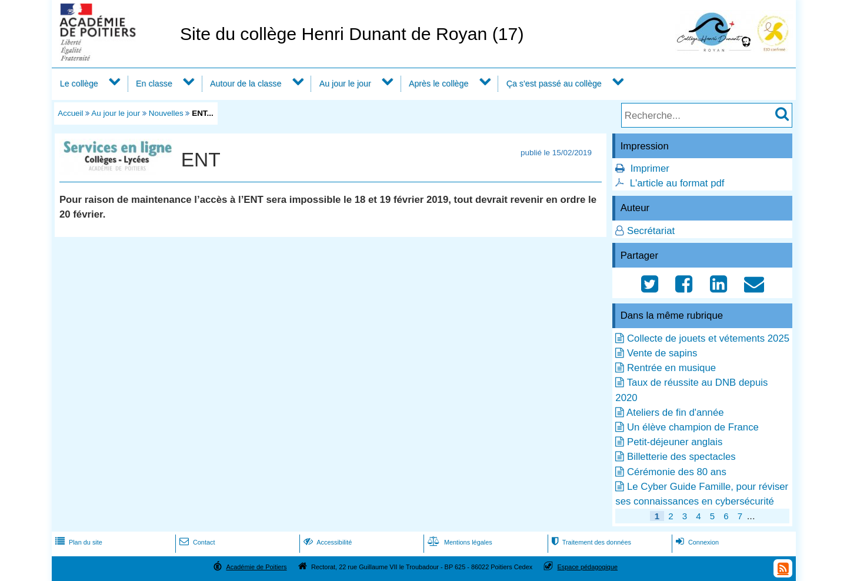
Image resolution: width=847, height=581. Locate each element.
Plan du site (77, 542)
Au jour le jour (345, 83)
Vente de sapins (662, 353)
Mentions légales (458, 542)
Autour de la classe (245, 83)
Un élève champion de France (693, 427)
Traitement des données (590, 542)
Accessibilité (326, 542)
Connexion (696, 542)
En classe (154, 83)
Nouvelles (166, 113)
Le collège (79, 83)
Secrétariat (651, 230)
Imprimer (650, 168)
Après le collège (439, 83)
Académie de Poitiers (256, 566)
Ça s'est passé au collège (554, 83)
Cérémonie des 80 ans (676, 472)
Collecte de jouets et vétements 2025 (708, 338)
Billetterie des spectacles (681, 456)
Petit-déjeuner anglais (674, 442)
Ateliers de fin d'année (675, 412)
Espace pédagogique (588, 566)
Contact (196, 542)
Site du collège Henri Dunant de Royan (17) (352, 34)
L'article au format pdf (677, 183)
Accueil (70, 113)
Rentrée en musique (671, 367)
